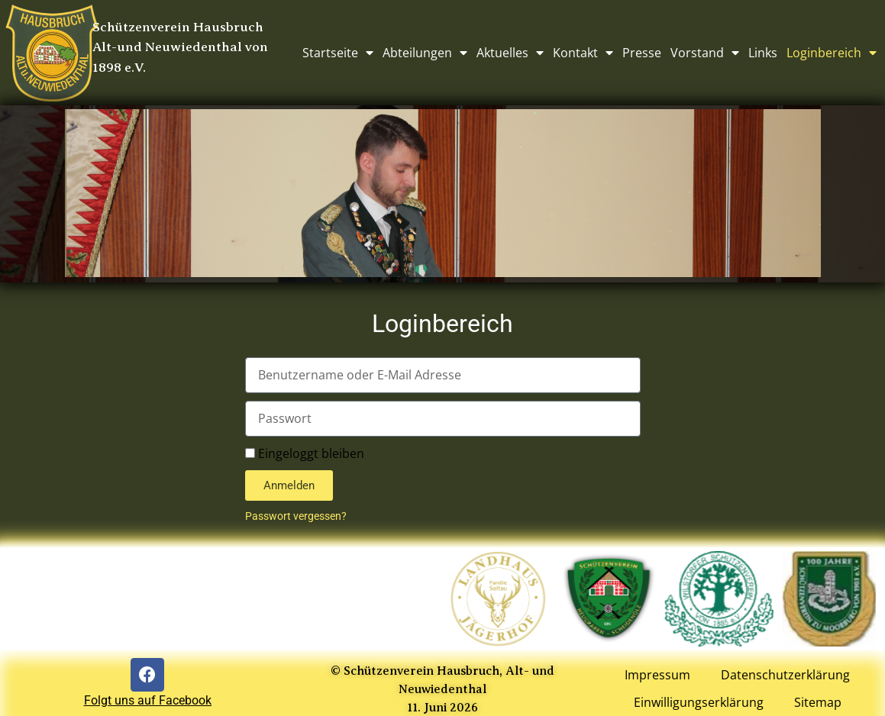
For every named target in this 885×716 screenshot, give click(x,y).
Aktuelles (510, 52)
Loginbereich (831, 52)
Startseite (337, 52)
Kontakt (583, 52)
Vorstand (704, 52)
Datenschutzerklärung (785, 675)
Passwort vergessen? (296, 516)
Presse (641, 52)
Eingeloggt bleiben (304, 453)
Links (762, 52)
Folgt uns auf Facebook (148, 700)
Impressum (657, 675)
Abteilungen (425, 52)
